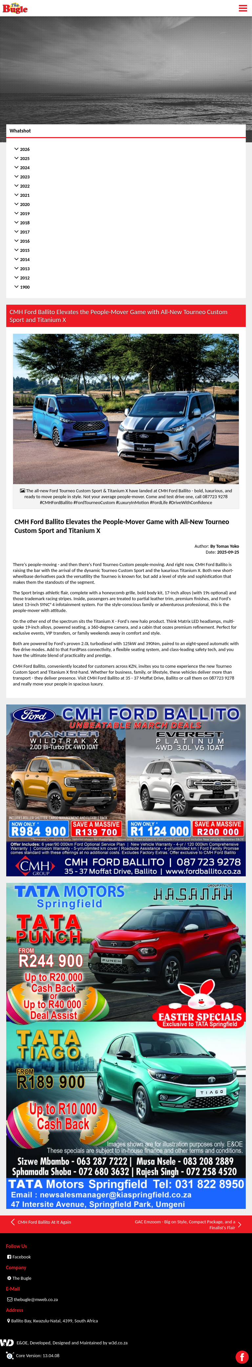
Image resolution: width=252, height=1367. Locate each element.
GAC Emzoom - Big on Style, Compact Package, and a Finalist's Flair (188, 1225)
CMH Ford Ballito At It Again (40, 1222)
